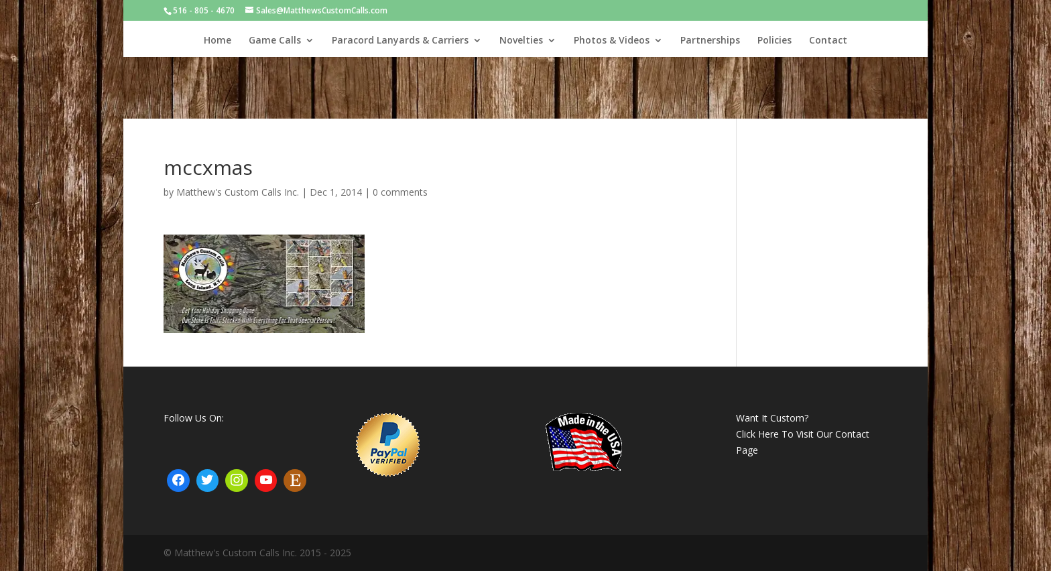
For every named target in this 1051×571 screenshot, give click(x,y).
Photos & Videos (612, 41)
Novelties (521, 41)
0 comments (400, 192)
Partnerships (710, 41)
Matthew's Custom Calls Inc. (237, 192)
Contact (828, 41)
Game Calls (275, 41)
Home (217, 41)
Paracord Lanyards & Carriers (400, 41)
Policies (774, 41)
